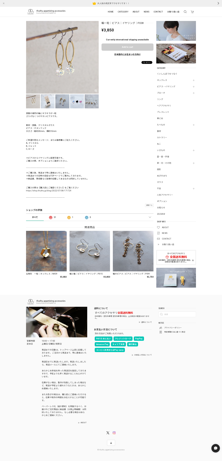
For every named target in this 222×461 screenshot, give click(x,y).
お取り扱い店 (173, 12)
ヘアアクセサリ (164, 106)
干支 (159, 188)
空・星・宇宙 (163, 157)
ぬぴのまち (162, 176)
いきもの (161, 150)
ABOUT (136, 12)
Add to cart (127, 47)
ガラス (160, 182)
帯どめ (160, 118)
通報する (149, 205)
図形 (159, 169)
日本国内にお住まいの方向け (127, 54)
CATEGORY (123, 12)
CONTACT (158, 12)
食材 (159, 131)
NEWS (146, 12)
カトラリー (162, 137)
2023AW (161, 214)
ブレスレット (163, 112)
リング (160, 99)
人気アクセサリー (165, 195)
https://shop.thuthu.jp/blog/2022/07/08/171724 (48, 190)
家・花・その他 (164, 163)
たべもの (161, 125)
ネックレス (162, 80)
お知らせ (161, 207)
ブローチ (161, 93)
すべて (35, 217)
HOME (111, 12)
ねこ (159, 144)
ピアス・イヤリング (166, 86)
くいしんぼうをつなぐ (167, 74)
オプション (162, 201)
